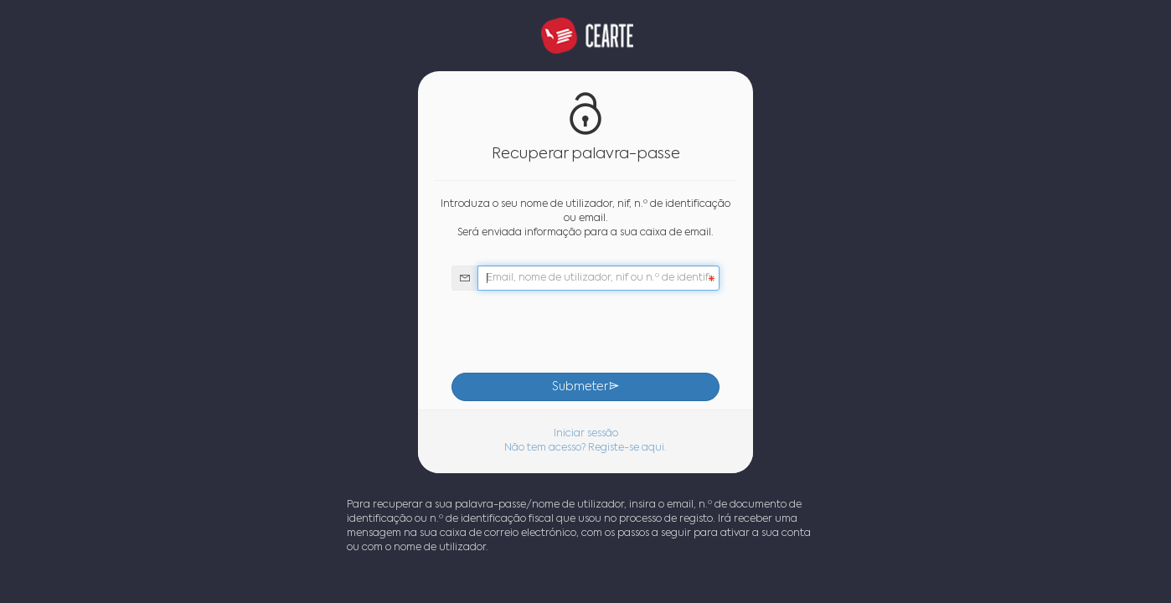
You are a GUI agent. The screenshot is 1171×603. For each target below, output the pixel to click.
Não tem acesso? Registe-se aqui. (585, 448)
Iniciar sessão (586, 434)
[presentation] (585, 331)
